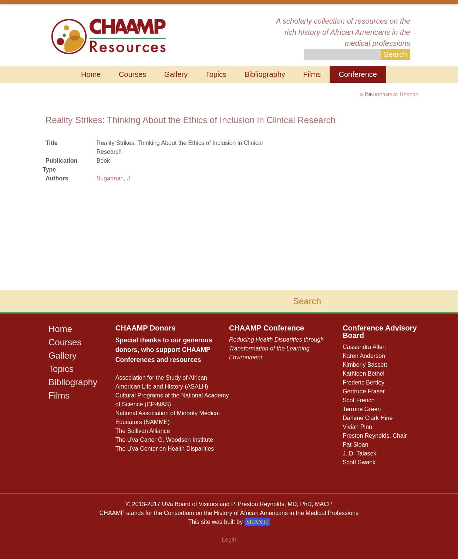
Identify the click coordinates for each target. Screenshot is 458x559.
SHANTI (257, 522)
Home (91, 74)
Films (312, 74)
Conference (358, 74)
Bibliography (265, 74)
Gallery (176, 74)
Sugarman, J (113, 178)
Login (229, 539)
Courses (132, 74)
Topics (216, 74)
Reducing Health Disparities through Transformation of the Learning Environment (276, 348)
